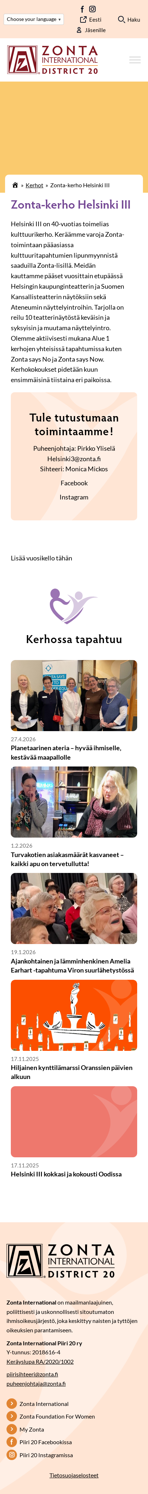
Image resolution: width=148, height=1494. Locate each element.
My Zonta (31, 1429)
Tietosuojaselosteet (74, 1475)
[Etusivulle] (52, 59)
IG (92, 9)
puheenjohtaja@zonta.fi (36, 1383)
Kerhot (34, 185)
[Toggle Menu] (135, 60)
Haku (133, 19)
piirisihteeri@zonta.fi (32, 1374)
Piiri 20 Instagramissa (46, 1454)
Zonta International (44, 1403)
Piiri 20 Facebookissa (45, 1441)
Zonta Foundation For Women (57, 1416)
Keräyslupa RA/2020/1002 (40, 1361)
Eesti (95, 19)
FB (82, 9)
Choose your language (34, 19)
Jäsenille (95, 30)
